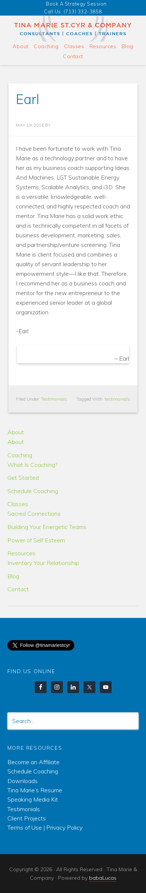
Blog (13, 576)
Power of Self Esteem (36, 540)
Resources (21, 553)
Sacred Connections (34, 513)
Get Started (23, 477)
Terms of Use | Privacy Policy (44, 827)
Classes (17, 504)
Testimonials (54, 399)
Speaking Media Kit (32, 799)
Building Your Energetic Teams (46, 527)
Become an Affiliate (33, 762)
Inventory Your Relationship (43, 562)
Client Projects (26, 818)
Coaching (19, 455)
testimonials (117, 399)
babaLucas (102, 877)
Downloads (22, 781)
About (15, 432)
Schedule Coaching (32, 491)
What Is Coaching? (32, 464)
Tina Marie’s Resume (34, 790)
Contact (18, 589)
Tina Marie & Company (73, 28)
